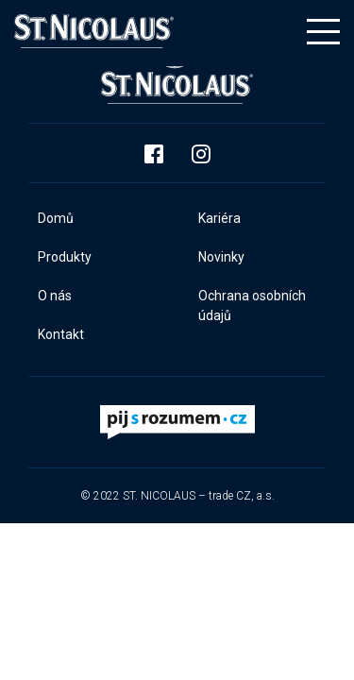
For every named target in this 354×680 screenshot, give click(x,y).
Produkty (65, 256)
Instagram (201, 153)
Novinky (221, 256)
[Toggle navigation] (323, 31)
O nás (55, 295)
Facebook (153, 153)
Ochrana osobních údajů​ (252, 305)
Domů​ (56, 218)
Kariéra (219, 218)
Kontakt (61, 334)
